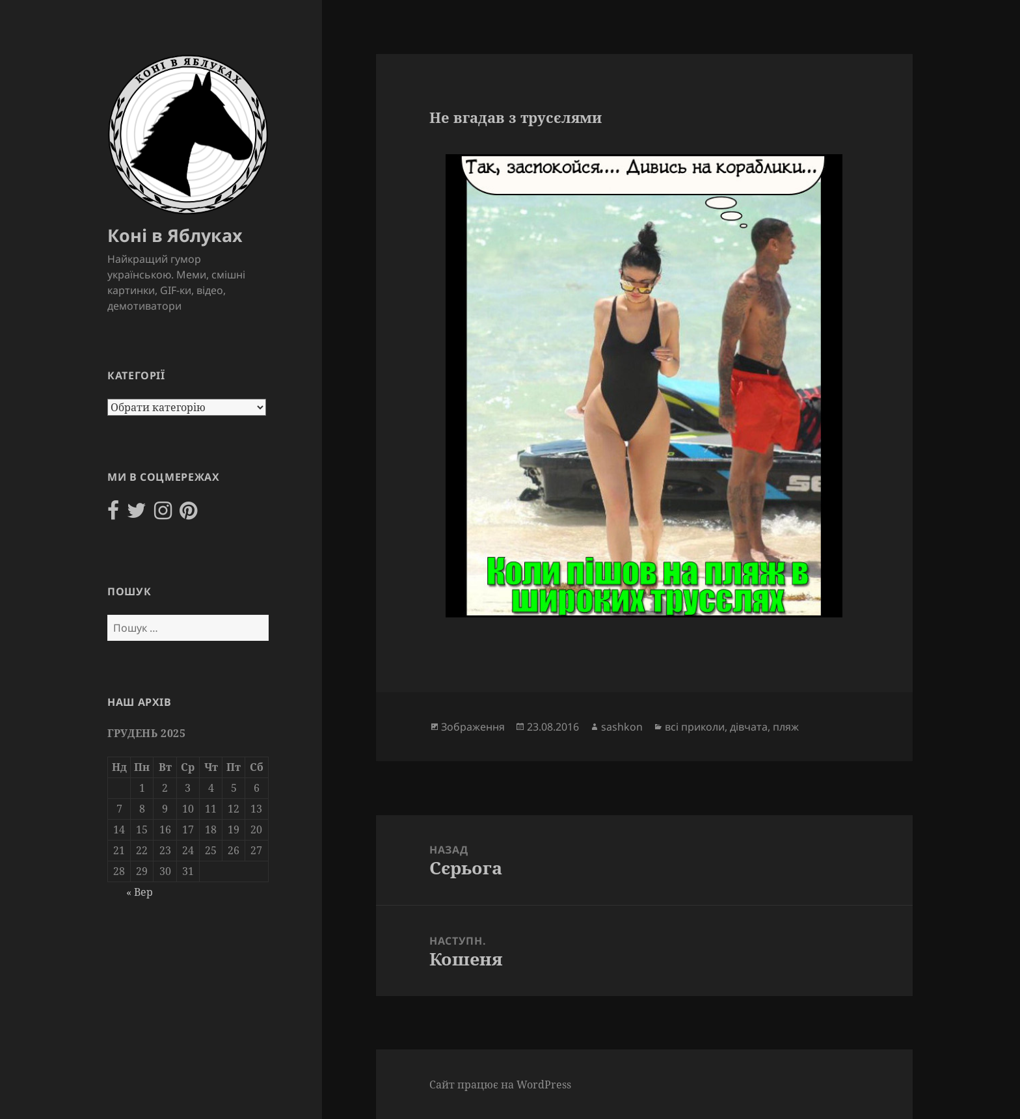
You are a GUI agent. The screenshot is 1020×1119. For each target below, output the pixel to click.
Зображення (473, 727)
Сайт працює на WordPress (500, 1084)
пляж (786, 727)
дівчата (749, 727)
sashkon (622, 727)
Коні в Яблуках (175, 235)
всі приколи (695, 727)
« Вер (139, 892)
